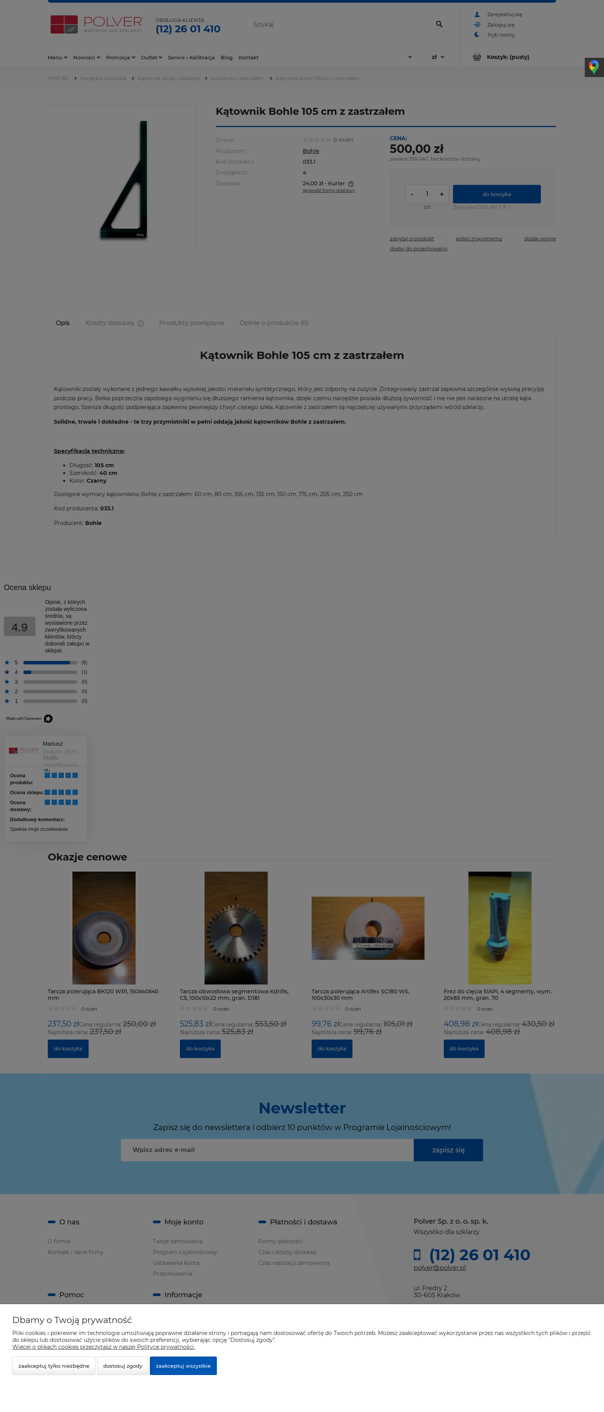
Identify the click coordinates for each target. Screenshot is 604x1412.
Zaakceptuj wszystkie (183, 1366)
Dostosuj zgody (122, 1366)
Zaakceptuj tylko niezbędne (53, 1366)
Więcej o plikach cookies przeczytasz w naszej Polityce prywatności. (103, 1346)
